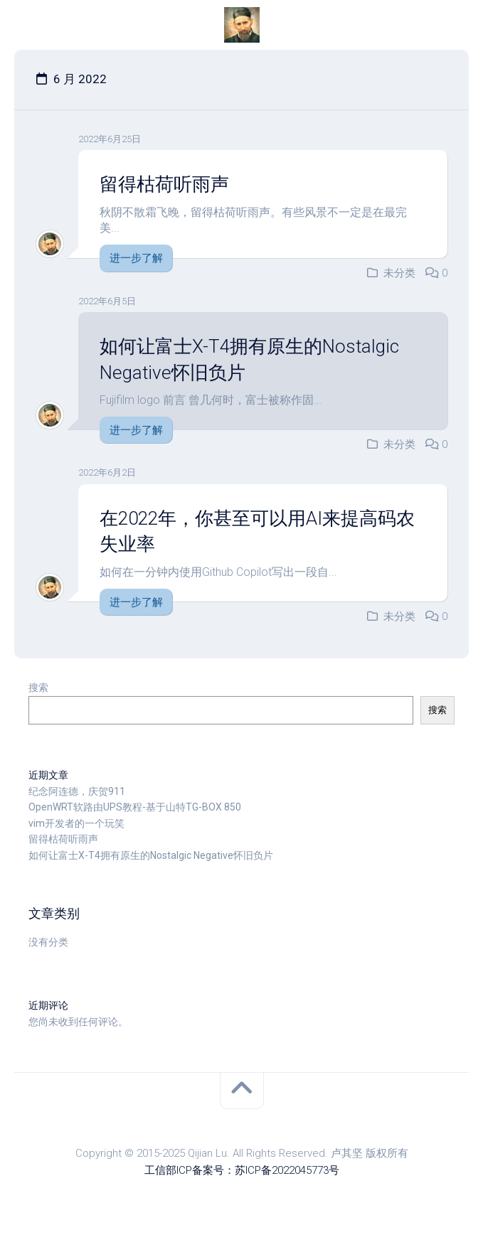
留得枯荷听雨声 (164, 184)
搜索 (38, 687)
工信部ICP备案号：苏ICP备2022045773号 (241, 1170)
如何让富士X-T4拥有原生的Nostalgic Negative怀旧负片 (150, 855)
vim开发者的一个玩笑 (76, 823)
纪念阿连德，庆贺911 (76, 791)
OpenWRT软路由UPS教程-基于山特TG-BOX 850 (134, 807)
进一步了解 (136, 258)
